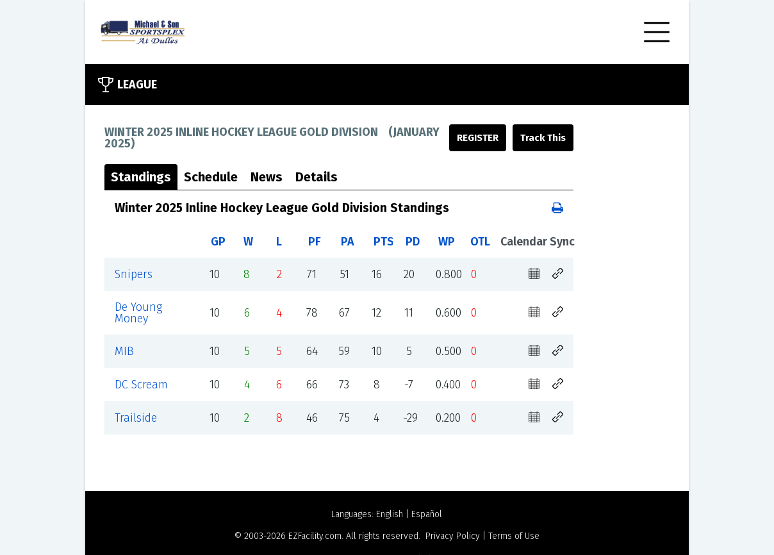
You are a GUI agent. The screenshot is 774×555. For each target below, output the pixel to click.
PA (347, 242)
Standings (141, 177)
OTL (480, 242)
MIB (124, 351)
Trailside (136, 418)
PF (314, 242)
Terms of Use (513, 536)
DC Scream (141, 384)
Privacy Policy (452, 536)
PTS (384, 242)
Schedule (211, 177)
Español (426, 514)
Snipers (133, 274)
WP (446, 242)
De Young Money (138, 313)
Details (316, 177)
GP (218, 242)
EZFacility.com (315, 536)
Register (477, 138)
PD (413, 242)
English (389, 514)
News (267, 177)
